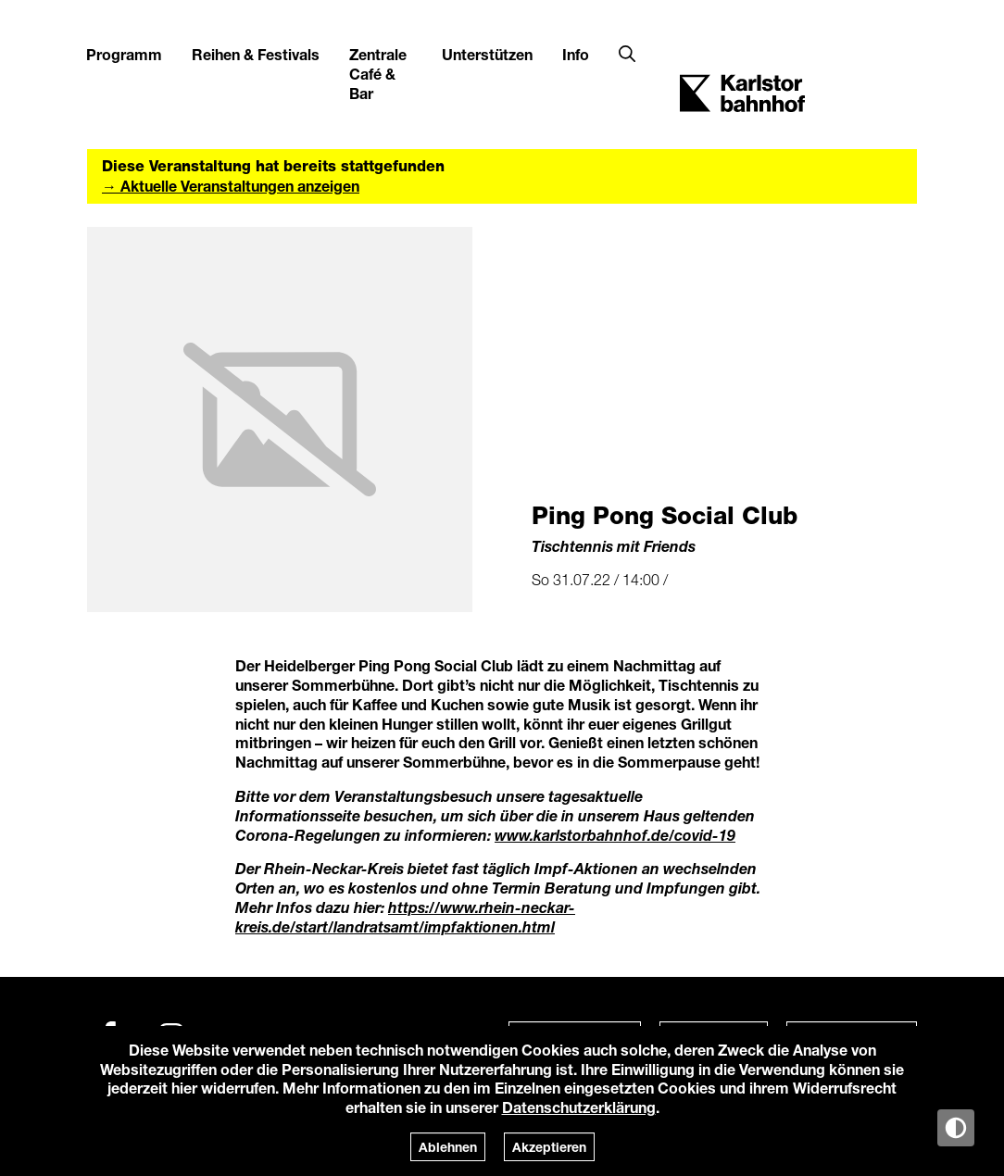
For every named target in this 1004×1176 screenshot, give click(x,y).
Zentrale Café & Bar (378, 73)
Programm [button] (124, 54)
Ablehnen (448, 1147)
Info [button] (575, 54)
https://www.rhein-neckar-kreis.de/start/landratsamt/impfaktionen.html (405, 916)
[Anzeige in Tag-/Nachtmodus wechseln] (955, 1127)
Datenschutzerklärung (579, 1107)
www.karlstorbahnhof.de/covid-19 (615, 835)
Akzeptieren (549, 1147)
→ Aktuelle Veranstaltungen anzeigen (230, 185)
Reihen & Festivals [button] (256, 54)
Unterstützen (487, 54)
